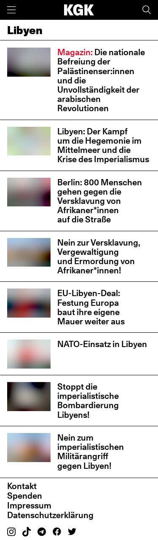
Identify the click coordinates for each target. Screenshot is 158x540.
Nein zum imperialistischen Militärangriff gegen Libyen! (90, 452)
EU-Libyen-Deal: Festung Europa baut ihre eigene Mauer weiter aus (91, 307)
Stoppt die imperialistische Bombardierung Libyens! (88, 401)
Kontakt (22, 486)
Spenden (24, 496)
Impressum (29, 505)
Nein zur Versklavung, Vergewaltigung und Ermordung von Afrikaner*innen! (98, 257)
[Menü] (11, 10)
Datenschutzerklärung (50, 515)
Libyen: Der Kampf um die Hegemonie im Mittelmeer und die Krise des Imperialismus (103, 145)
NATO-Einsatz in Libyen (102, 344)
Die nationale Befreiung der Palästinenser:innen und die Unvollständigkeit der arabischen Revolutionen (101, 80)
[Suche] (146, 10)
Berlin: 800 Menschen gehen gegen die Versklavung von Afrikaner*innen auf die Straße (99, 201)
